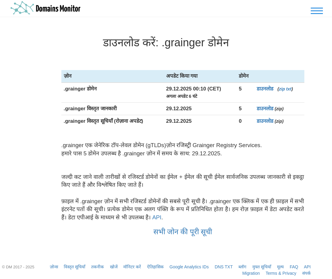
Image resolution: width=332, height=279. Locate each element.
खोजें (114, 266)
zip (282, 89)
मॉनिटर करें (132, 266)
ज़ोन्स (54, 266)
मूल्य (280, 266)
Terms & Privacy (280, 273)
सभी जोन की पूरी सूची (182, 232)
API (156, 217)
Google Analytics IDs (189, 266)
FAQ (294, 266)
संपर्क (306, 273)
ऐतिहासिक (155, 266)
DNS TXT (224, 266)
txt (288, 89)
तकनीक (97, 266)
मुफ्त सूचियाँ (261, 266)
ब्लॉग (242, 266)
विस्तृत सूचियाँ (74, 266)
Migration (251, 273)
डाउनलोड (265, 89)
